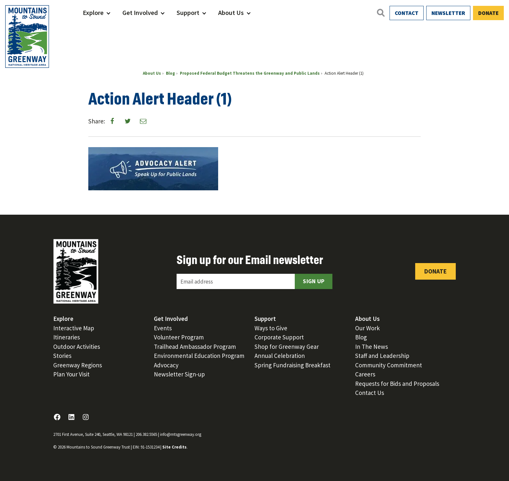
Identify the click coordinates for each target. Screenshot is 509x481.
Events (163, 328)
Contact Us (369, 393)
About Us (231, 12)
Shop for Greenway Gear (287, 346)
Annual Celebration (280, 356)
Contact (406, 13)
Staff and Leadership (382, 356)
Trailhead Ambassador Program (195, 346)
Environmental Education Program (199, 356)
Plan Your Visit (71, 374)
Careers (365, 374)
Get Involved (140, 12)
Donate (488, 13)
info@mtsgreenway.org (180, 434)
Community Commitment (388, 365)
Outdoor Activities (76, 346)
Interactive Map (73, 328)
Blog (361, 337)
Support (188, 12)
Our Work (367, 328)
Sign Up (313, 281)
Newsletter (448, 13)
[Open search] (380, 13)
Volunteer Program (179, 337)
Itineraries (66, 337)
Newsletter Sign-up (179, 374)
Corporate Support (279, 337)
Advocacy (166, 365)
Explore (93, 12)
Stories (62, 356)
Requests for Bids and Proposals (397, 383)
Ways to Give (271, 328)
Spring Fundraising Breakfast (292, 365)
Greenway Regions (77, 365)
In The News (371, 346)
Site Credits (174, 447)
